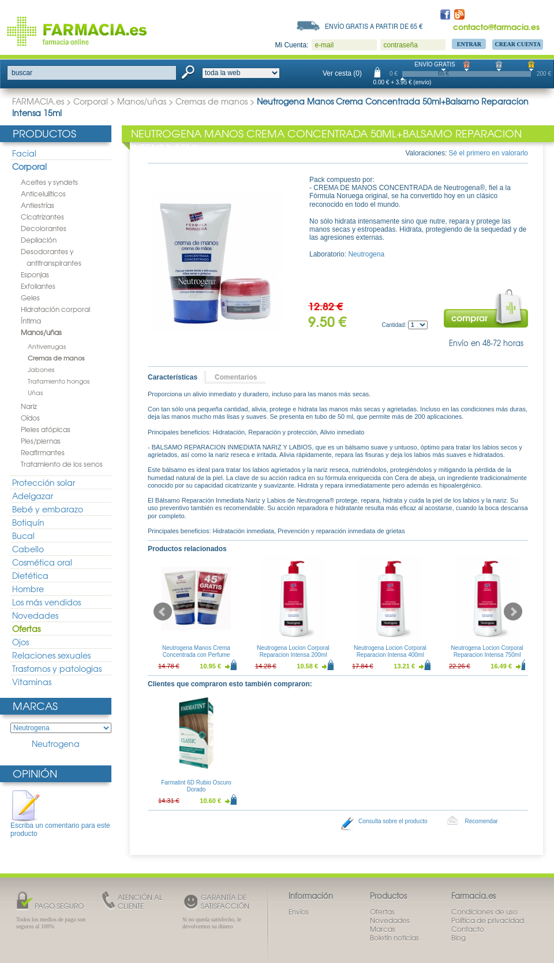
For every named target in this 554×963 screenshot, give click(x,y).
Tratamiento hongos (58, 380)
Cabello (28, 549)
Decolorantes (43, 228)
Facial (24, 153)
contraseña (400, 45)
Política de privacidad (487, 920)
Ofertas (26, 628)
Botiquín (28, 522)
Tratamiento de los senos (62, 464)
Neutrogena (56, 743)
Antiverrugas (47, 346)
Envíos (299, 911)
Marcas (35, 705)
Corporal (90, 101)
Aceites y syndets (49, 182)
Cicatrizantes (42, 216)
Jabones (41, 369)
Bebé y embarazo (47, 509)
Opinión (35, 773)
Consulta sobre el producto (393, 821)
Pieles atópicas (45, 429)
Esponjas (35, 274)
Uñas (35, 392)
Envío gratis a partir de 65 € (374, 26)
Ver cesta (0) (342, 73)
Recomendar (481, 821)
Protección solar (43, 482)
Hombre (28, 588)
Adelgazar (32, 495)
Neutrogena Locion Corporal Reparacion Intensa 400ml (390, 651)
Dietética (30, 575)
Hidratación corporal (55, 309)
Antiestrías (37, 205)
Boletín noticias (394, 937)
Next (513, 612)
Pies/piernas (41, 441)
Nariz (29, 406)
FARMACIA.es (38, 101)
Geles (30, 297)
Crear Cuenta (518, 44)
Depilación (39, 240)
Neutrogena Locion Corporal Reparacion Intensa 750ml (487, 651)
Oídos (30, 417)
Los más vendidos (46, 602)
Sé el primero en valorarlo (488, 153)
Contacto (467, 929)
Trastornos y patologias (57, 668)
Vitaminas (31, 681)
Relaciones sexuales (51, 655)
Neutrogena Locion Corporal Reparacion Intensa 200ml (293, 651)
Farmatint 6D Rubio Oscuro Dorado (196, 786)
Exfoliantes (38, 286)
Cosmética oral (42, 562)
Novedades (35, 615)
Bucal (23, 535)
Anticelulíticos (43, 193)
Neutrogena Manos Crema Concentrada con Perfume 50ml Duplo (196, 655)
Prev (163, 612)
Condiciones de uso (484, 911)
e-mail (324, 45)
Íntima (31, 320)
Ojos (20, 642)
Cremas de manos (211, 101)
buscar (22, 73)
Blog (458, 937)
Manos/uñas (141, 101)
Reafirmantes (43, 452)
